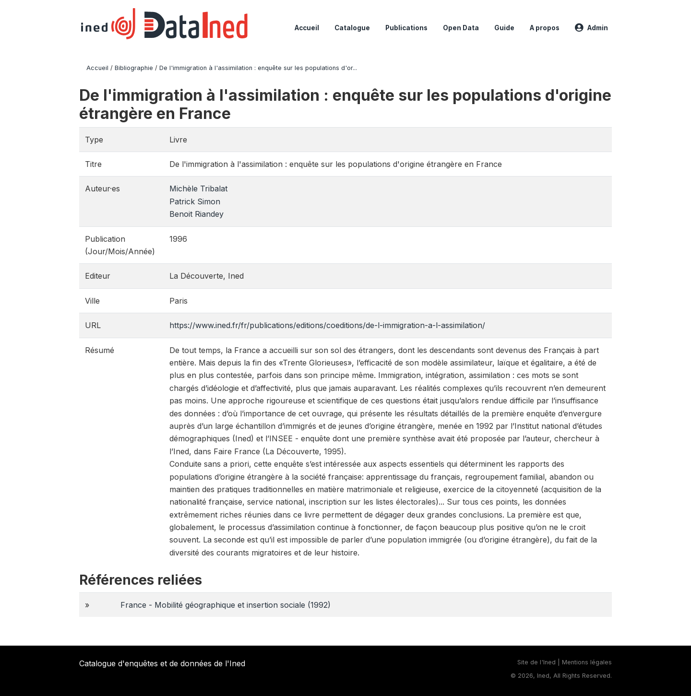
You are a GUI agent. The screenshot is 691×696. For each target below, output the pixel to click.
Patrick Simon (194, 201)
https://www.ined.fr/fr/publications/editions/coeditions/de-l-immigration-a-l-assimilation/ (327, 325)
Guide (504, 28)
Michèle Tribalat (198, 188)
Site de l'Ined (536, 662)
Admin (591, 28)
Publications (406, 28)
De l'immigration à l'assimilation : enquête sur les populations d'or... (258, 67)
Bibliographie (134, 67)
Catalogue (352, 28)
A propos (545, 28)
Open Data (461, 28)
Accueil (307, 28)
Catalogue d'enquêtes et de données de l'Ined (162, 663)
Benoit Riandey (196, 214)
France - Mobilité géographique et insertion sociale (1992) (225, 605)
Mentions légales (587, 662)
